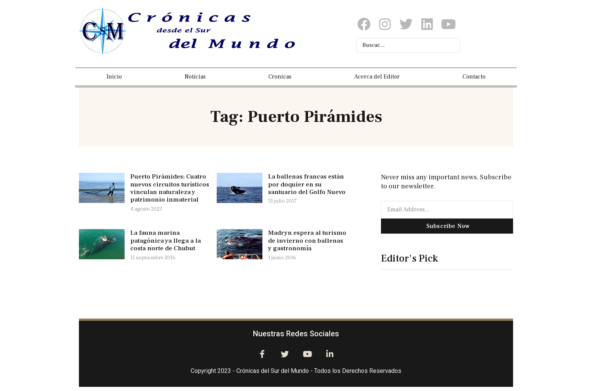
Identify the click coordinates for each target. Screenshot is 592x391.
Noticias (195, 76)
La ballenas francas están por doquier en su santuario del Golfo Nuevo (306, 184)
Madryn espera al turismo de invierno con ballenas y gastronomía (307, 240)
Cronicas (279, 76)
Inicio (114, 76)
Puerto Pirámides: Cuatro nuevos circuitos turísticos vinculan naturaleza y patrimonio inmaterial (169, 188)
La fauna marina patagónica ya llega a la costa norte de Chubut (165, 240)
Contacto (474, 76)
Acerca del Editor (377, 76)
